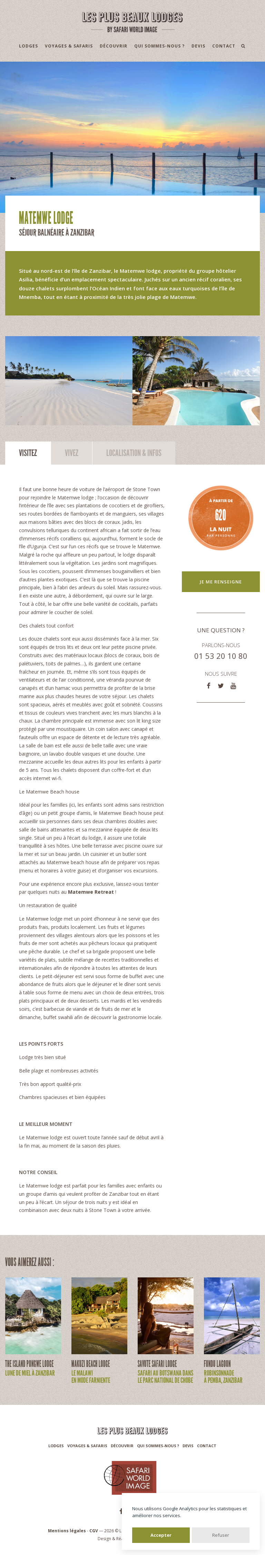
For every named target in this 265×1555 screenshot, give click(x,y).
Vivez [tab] (71, 453)
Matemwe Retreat (91, 892)
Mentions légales (67, 1531)
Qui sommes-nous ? (159, 46)
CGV (93, 1531)
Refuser (220, 1535)
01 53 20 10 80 (220, 656)
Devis (198, 46)
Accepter (160, 1535)
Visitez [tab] (28, 453)
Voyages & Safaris (69, 46)
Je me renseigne (221, 582)
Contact (223, 46)
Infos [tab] (133, 453)
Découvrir (113, 46)
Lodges (28, 46)
